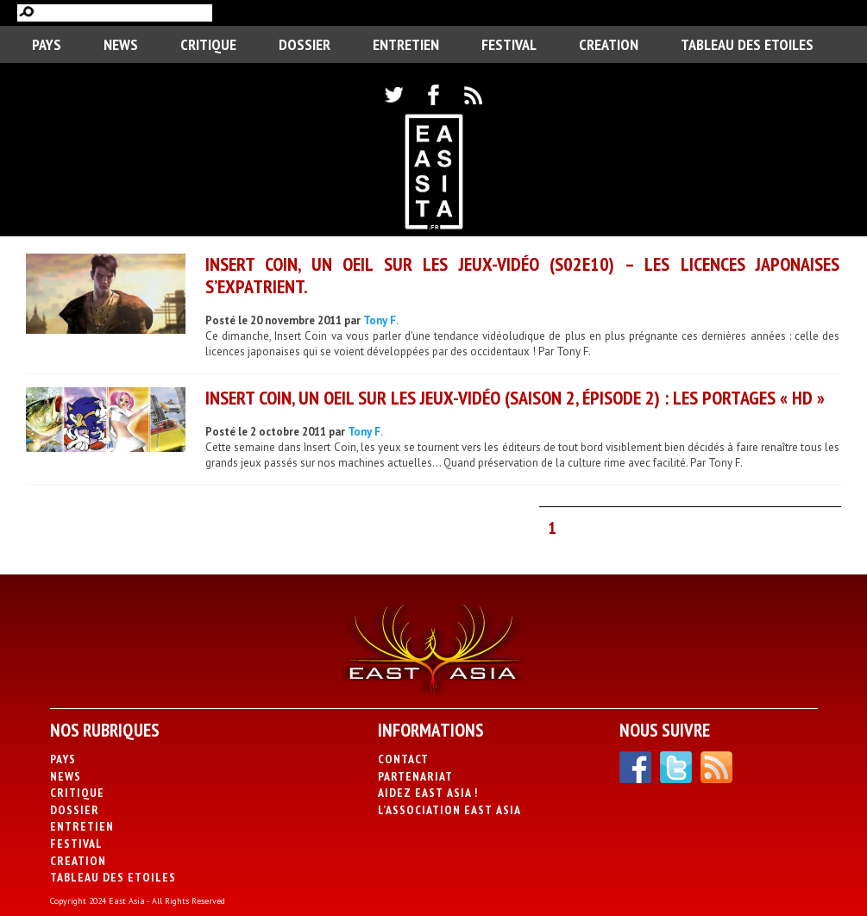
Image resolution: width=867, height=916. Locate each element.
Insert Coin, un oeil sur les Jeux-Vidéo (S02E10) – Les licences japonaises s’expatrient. (522, 275)
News (121, 44)
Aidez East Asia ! (428, 792)
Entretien (406, 44)
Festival (509, 44)
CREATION (608, 44)
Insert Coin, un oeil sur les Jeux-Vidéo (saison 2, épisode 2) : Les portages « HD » (515, 398)
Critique (208, 44)
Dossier (304, 44)
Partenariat (415, 776)
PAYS (46, 44)
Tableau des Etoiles (747, 44)
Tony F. (381, 320)
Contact (403, 759)
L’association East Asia (449, 810)
